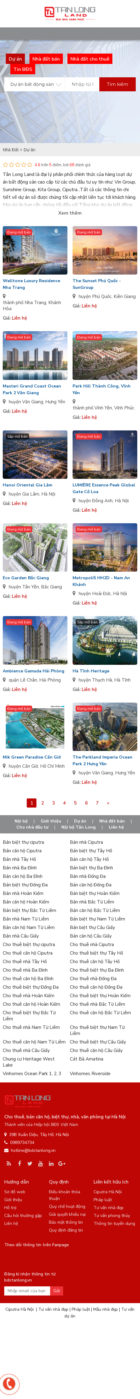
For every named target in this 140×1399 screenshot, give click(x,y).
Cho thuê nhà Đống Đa (93, 979)
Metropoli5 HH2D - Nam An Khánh (101, 581)
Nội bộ (21, 821)
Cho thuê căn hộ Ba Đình (28, 979)
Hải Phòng (50, 680)
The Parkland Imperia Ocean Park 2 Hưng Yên (102, 760)
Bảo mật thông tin (66, 1222)
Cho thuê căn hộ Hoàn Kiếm (31, 1004)
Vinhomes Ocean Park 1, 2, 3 (32, 1074)
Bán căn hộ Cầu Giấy (91, 936)
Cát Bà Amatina (86, 1059)
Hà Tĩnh (122, 680)
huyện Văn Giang (26, 402)
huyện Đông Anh (96, 501)
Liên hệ (116, 827)
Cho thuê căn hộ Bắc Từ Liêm (100, 1013)
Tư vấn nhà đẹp (109, 1208)
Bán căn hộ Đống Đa (90, 885)
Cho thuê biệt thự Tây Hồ (96, 953)
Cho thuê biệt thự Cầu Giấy (98, 1042)
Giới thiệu (51, 821)
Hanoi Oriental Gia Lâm (27, 485)
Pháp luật (103, 1200)
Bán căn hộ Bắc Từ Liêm (95, 910)
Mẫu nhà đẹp (105, 1309)
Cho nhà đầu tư (32, 827)
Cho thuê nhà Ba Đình (25, 970)
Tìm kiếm (117, 84)
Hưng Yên (55, 402)
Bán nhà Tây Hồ (19, 859)
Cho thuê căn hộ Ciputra (28, 953)
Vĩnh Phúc (124, 408)
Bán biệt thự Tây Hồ (91, 851)
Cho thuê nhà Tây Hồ (25, 962)
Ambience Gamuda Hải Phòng (33, 671)
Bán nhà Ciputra (86, 842)
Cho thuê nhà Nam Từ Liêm (31, 1027)
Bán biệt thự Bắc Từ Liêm (29, 910)
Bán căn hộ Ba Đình (23, 876)
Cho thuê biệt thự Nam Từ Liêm (97, 1030)
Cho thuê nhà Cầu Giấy (26, 1050)
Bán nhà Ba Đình (20, 868)
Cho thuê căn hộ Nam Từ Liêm (34, 1042)
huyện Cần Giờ (23, 766)
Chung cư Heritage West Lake (29, 1062)
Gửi (56, 1291)
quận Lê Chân (23, 680)
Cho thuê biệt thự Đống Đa (31, 987)
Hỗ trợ (10, 1208)
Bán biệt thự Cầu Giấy (92, 927)
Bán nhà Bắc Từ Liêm (92, 902)
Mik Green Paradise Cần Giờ (32, 757)
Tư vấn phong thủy (112, 1215)
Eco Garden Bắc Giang (26, 578)
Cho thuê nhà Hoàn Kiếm (28, 996)
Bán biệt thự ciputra (23, 842)
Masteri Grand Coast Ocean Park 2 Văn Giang (32, 389)
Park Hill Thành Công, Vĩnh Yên (102, 389)
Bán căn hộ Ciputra (22, 851)
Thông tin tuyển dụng (114, 1223)
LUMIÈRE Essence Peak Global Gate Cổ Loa (104, 488)
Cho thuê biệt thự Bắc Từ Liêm (29, 1016)
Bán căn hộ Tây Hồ (89, 859)
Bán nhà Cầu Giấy (21, 936)
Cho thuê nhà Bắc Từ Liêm (97, 1004)
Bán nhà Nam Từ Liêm (26, 919)
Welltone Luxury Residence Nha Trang (31, 284)
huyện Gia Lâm (24, 494)
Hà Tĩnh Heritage (91, 671)
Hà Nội (48, 494)
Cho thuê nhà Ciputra (92, 944)
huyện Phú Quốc (95, 296)
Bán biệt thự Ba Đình (91, 868)
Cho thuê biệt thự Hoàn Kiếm (100, 996)
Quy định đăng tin (66, 1230)
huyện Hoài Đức (95, 594)
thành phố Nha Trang (24, 303)
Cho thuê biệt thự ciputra (29, 944)
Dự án (80, 821)
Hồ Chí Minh (52, 766)
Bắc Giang (51, 587)
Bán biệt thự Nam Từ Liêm (97, 919)
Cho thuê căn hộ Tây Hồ (95, 962)
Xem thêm (70, 213)
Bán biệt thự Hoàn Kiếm (95, 893)
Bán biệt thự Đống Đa (25, 885)
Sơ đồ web (14, 1192)
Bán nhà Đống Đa (88, 876)
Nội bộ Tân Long (78, 827)
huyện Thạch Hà (95, 680)
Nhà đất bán (112, 821)
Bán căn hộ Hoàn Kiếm (26, 902)
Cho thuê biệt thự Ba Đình (97, 970)
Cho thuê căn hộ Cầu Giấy (96, 1050)
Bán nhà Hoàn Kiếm (23, 893)
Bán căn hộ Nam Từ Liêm (29, 927)
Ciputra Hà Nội (108, 1192)
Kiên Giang (125, 296)
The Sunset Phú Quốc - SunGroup (97, 284)
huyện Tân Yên (24, 587)
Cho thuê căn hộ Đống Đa (96, 987)
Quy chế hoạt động (67, 1206)
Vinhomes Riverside (90, 1074)
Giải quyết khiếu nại (67, 1214)
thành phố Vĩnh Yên (92, 408)
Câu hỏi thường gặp (23, 1215)
